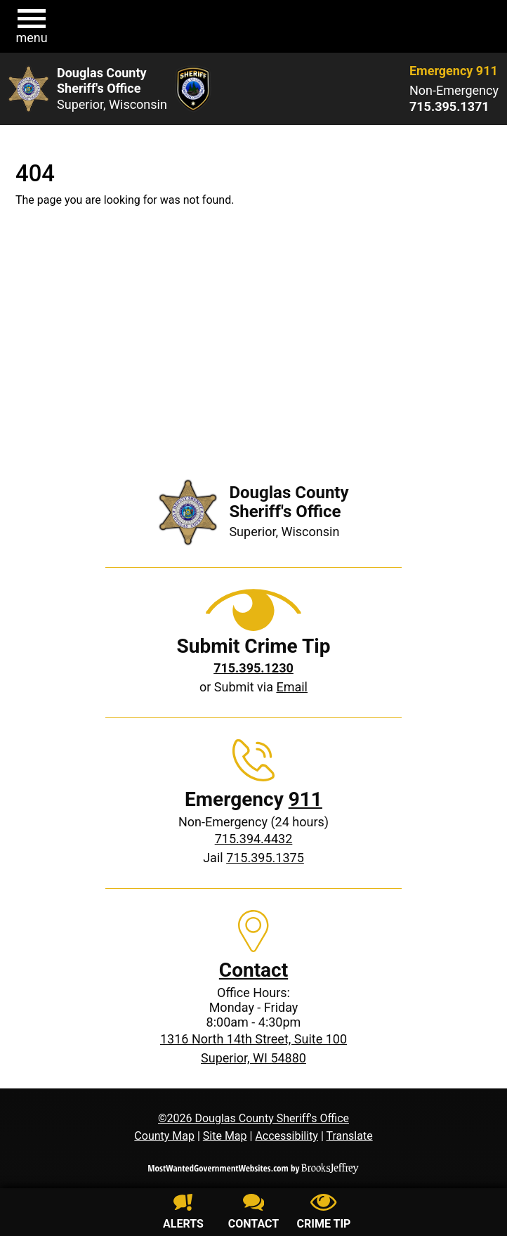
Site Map (225, 1136)
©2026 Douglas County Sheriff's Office (253, 1118)
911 (305, 799)
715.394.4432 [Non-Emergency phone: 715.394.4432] (254, 838)
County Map (164, 1136)
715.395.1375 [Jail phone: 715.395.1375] (265, 857)
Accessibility (286, 1136)
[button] (31, 26)
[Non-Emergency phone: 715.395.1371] (454, 107)
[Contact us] (253, 1213)
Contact (253, 970)
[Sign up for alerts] (183, 1213)
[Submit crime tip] (324, 1213)
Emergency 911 (453, 70)
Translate (349, 1136)
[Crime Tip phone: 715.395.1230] (253, 668)
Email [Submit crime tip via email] (292, 686)
